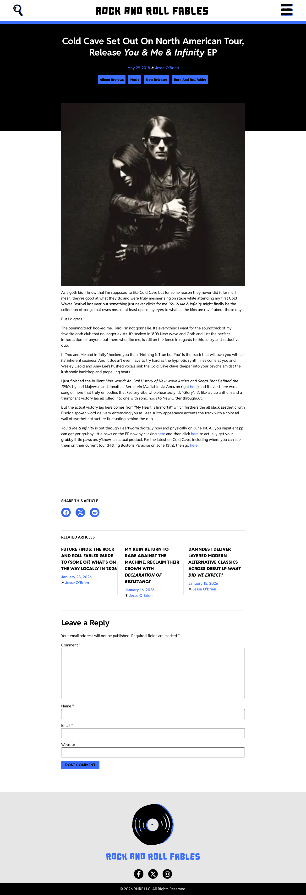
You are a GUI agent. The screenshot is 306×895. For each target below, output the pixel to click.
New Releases (156, 80)
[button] (18, 11)
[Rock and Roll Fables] (151, 11)
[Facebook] (138, 874)
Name (67, 706)
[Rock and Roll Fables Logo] (153, 832)
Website (68, 745)
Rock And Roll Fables (190, 80)
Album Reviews (112, 80)
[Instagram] (167, 874)
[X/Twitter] (153, 874)
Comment (71, 645)
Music (134, 80)
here (193, 386)
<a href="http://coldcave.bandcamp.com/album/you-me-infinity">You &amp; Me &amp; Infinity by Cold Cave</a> (153, 466)
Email (67, 726)
